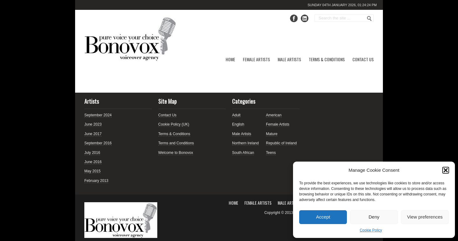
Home (230, 59)
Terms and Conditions (176, 143)
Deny (373, 216)
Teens (271, 153)
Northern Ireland (245, 143)
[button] (446, 170)
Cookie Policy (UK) (173, 124)
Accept (323, 216)
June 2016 (93, 162)
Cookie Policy (371, 230)
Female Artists (256, 59)
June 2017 (93, 134)
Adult (236, 115)
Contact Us (363, 59)
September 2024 (98, 115)
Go (369, 18)
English (238, 124)
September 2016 (98, 143)
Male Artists (289, 59)
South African (243, 153)
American (274, 115)
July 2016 (92, 153)
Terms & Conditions (327, 59)
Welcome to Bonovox (175, 153)
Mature (271, 134)
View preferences (425, 216)
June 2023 (93, 124)
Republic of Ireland (281, 143)
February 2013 (96, 181)
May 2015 (92, 171)
